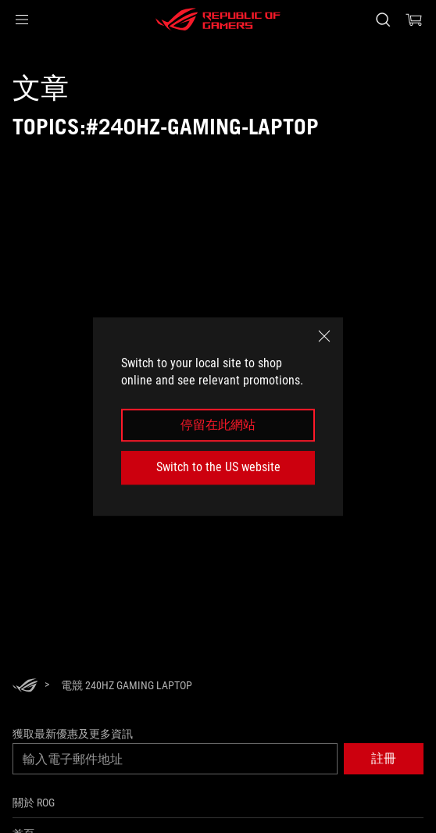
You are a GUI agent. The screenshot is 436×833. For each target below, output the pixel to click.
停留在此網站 (218, 424)
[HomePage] (25, 686)
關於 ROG (34, 802)
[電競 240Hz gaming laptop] (126, 685)
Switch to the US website (218, 466)
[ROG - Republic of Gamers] (218, 19)
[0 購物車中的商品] (414, 19)
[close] (324, 336)
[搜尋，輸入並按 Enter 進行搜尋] (382, 19)
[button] (22, 19)
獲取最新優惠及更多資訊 (73, 734)
